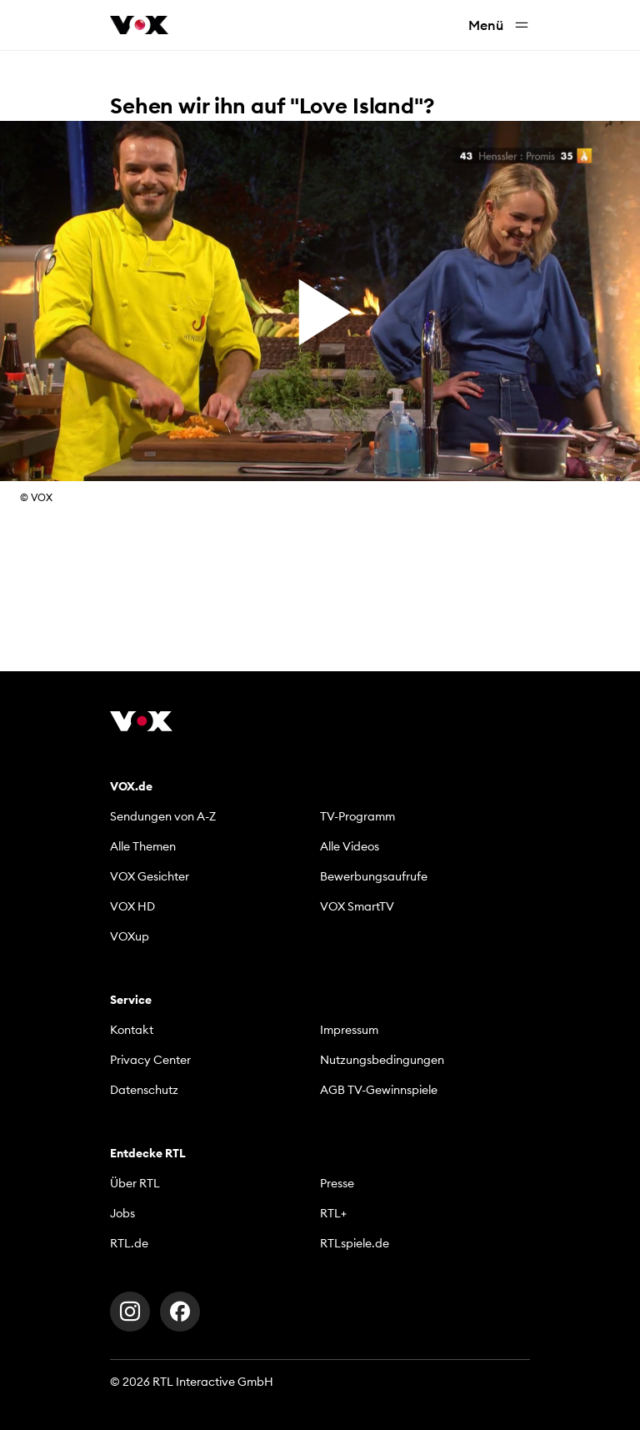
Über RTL (135, 1183)
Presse (337, 1183)
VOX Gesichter (149, 876)
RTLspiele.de (354, 1243)
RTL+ (333, 1213)
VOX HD (132, 906)
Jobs (122, 1213)
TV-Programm (357, 816)
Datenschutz (144, 1089)
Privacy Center (150, 1059)
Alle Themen (143, 846)
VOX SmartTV (357, 906)
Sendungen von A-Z (163, 816)
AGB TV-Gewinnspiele (379, 1089)
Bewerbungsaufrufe (374, 876)
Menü (499, 25)
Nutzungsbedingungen (382, 1059)
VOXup (129, 936)
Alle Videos (349, 846)
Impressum (349, 1029)
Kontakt (131, 1029)
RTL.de (129, 1243)
